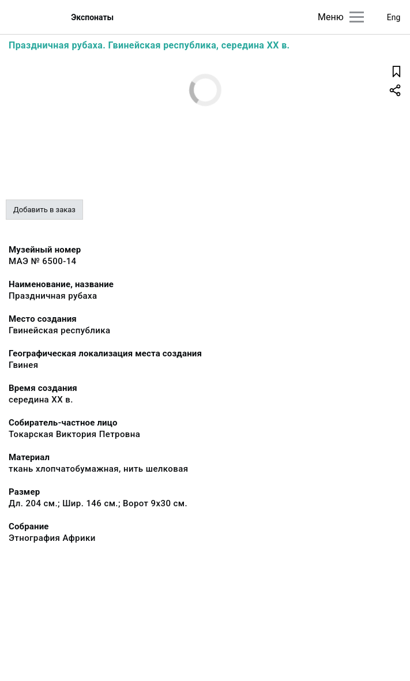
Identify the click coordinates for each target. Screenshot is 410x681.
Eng (394, 17)
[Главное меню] (357, 17)
